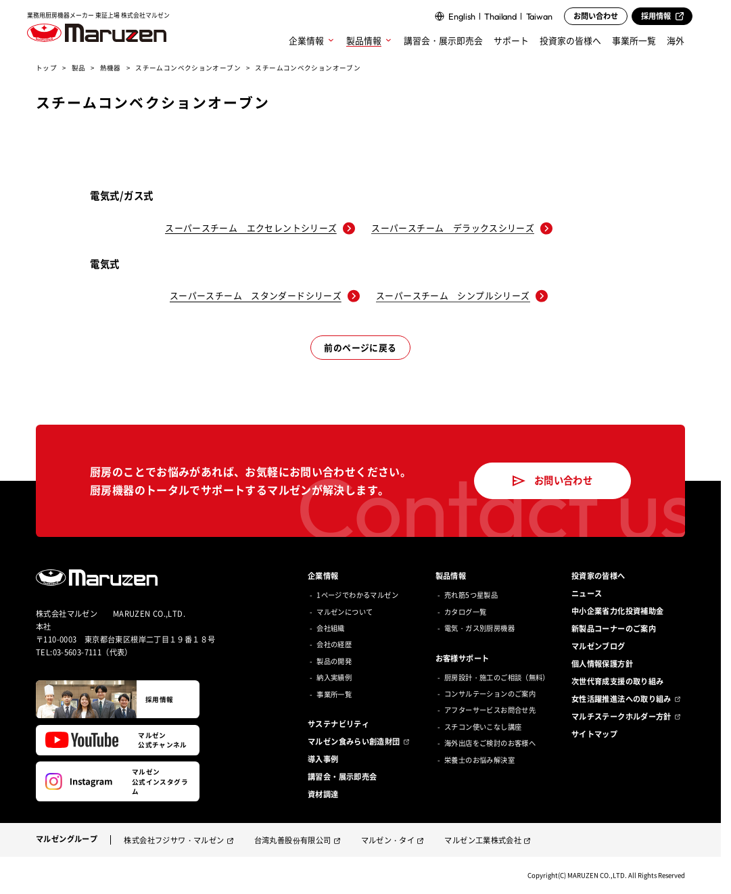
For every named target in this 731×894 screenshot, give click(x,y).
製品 (79, 68)
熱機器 (110, 68)
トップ (46, 68)
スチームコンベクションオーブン (188, 68)
